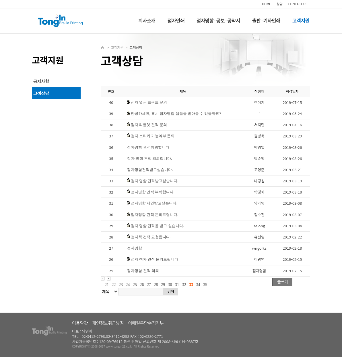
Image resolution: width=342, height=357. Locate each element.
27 (149, 285)
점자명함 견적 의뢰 (143, 271)
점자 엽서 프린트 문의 (149, 102)
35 (205, 285)
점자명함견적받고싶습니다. (150, 169)
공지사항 (41, 81)
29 (163, 285)
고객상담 (41, 93)
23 (121, 285)
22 (114, 285)
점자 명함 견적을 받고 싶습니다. (157, 226)
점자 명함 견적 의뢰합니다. (149, 158)
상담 (280, 3)
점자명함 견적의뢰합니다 (148, 147)
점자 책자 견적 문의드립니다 (154, 259)
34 (198, 285)
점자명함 (134, 248)
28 (156, 285)
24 (128, 285)
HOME (266, 3)
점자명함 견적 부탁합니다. (153, 192)
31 (177, 285)
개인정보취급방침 (108, 323)
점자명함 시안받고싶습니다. (154, 203)
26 (142, 285)
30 (170, 285)
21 (107, 285)
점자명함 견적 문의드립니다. (154, 214)
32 (184, 285)
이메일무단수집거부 (146, 323)
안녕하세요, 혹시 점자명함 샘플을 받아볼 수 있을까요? (176, 113)
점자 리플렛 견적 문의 (149, 125)
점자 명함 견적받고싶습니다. (154, 181)
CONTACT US (297, 3)
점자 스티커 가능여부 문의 (153, 136)
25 (135, 285)
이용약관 (80, 323)
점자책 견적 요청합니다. (151, 237)
